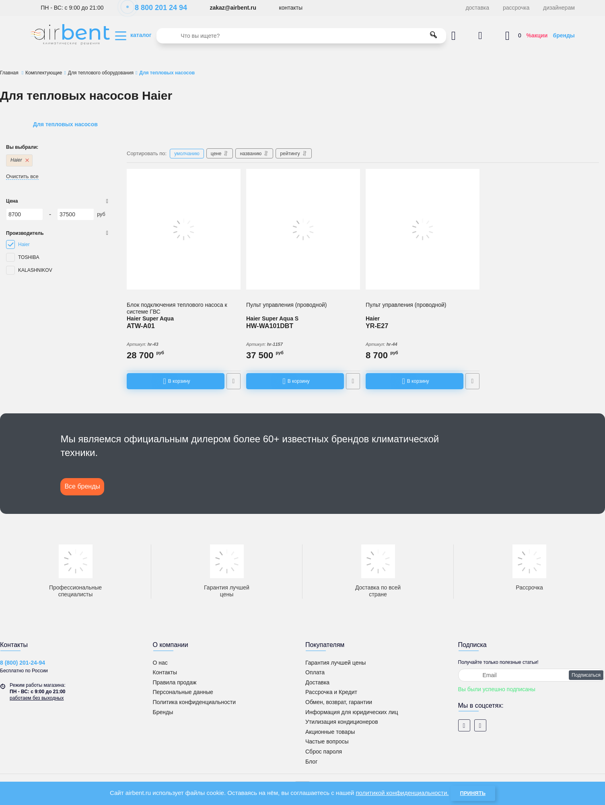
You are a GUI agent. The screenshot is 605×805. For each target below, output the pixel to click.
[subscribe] (531, 675)
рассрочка (516, 7)
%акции (536, 35)
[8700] (24, 214)
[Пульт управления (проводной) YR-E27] (422, 229)
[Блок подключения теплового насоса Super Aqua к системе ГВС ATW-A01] (184, 229)
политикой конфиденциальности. (402, 792)
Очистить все (22, 176)
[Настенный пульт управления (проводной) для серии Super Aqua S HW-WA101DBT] (303, 229)
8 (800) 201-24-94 (22, 662)
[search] (301, 35)
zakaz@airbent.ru (233, 7)
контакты (290, 7)
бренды (564, 35)
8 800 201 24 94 (156, 8)
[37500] (75, 214)
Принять (473, 793)
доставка (477, 7)
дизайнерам (559, 7)
